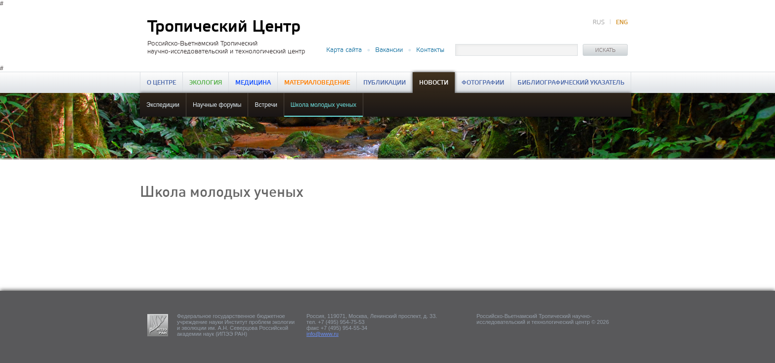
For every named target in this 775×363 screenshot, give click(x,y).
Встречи (266, 104)
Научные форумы (217, 104)
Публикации (384, 83)
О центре (161, 83)
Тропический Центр (224, 27)
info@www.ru (322, 334)
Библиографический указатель (570, 83)
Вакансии (389, 50)
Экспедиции (162, 104)
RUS (598, 22)
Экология (205, 83)
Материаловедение (317, 83)
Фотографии (483, 83)
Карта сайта (344, 50)
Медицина (253, 83)
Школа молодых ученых (323, 104)
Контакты (430, 50)
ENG (622, 22)
